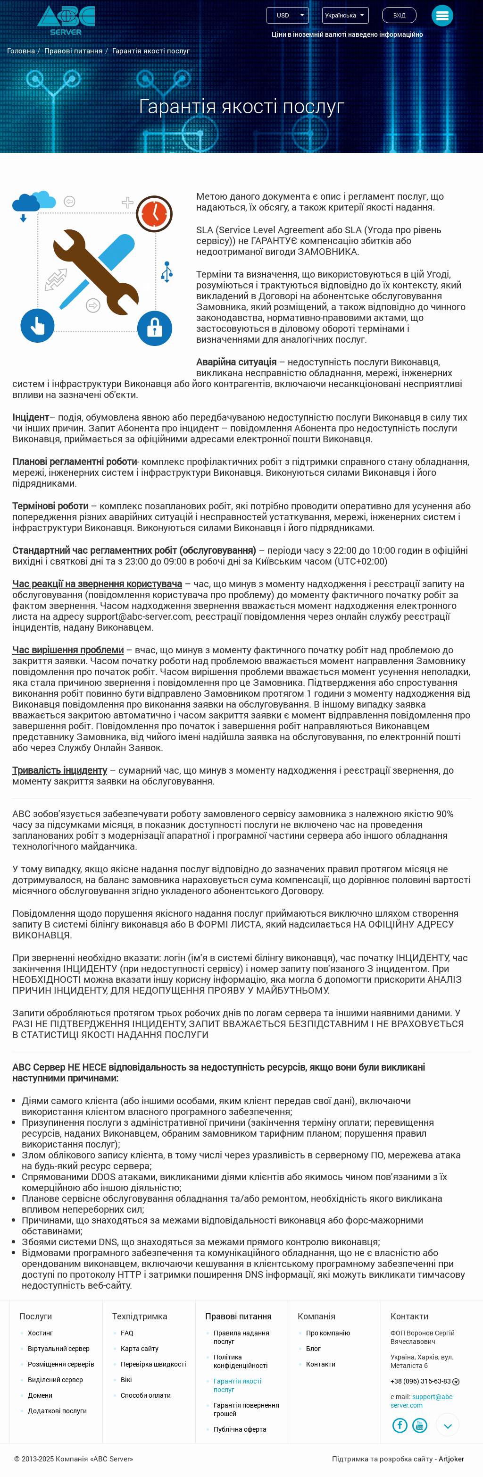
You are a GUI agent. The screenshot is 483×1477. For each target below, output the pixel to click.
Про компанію (328, 1332)
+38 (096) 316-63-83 (421, 1380)
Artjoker (451, 1468)
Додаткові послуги (57, 1410)
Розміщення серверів (61, 1363)
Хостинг (40, 1332)
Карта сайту (139, 1348)
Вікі (126, 1379)
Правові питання (73, 50)
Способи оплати (146, 1395)
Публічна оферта (240, 1429)
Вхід (399, 15)
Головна (21, 50)
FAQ (127, 1332)
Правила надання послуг (241, 1337)
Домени (40, 1395)
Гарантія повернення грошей (246, 1409)
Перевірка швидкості (153, 1363)
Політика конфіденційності (241, 1361)
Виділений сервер (55, 1379)
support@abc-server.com (422, 1400)
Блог (313, 1348)
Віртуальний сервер (59, 1348)
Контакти (320, 1363)
